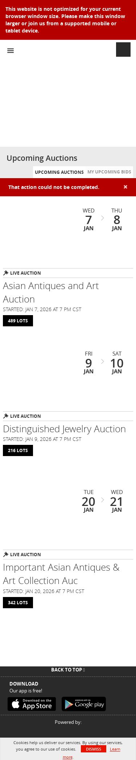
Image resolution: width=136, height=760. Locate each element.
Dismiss (93, 749)
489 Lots (18, 321)
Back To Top (68, 669)
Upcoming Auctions (59, 172)
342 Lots (18, 603)
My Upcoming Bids (109, 172)
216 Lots (18, 450)
